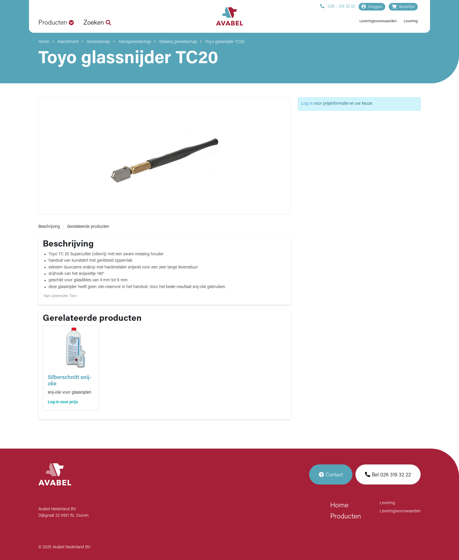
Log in (307, 103)
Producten (345, 516)
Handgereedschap (135, 42)
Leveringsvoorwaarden (378, 21)
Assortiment (67, 42)
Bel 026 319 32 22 (388, 474)
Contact (331, 474)
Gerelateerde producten (88, 227)
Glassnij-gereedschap (178, 42)
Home (43, 42)
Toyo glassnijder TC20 (224, 42)
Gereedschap (98, 42)
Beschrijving (49, 227)
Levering (411, 21)
